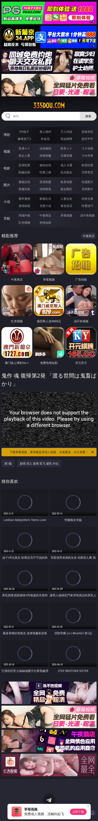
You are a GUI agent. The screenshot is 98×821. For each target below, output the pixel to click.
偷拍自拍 (45, 165)
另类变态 (87, 172)
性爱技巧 (87, 206)
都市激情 (24, 199)
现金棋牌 (66, 139)
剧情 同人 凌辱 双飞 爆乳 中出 (39, 463)
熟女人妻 (24, 155)
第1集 (8, 463)
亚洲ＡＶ (24, 148)
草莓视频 (66, 215)
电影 (7, 168)
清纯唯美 (45, 189)
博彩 (7, 134)
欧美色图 (66, 182)
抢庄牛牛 (87, 139)
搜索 (88, 116)
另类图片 (87, 189)
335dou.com (49, 105)
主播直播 (66, 155)
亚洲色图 (45, 182)
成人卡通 (66, 165)
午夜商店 (45, 215)
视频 (7, 151)
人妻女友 (66, 199)
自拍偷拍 (45, 148)
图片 (7, 185)
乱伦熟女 (66, 172)
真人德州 (45, 132)
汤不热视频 (87, 215)
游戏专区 (87, 132)
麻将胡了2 (24, 139)
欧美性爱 (87, 165)
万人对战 (66, 132)
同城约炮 (24, 215)
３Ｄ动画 (87, 148)
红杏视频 (24, 222)
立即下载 (78, 812)
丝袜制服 (45, 155)
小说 (7, 201)
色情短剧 (45, 222)
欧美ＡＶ (66, 148)
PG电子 (24, 132)
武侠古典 (87, 199)
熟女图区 (66, 189)
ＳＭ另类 (87, 155)
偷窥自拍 (24, 182)
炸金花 (45, 139)
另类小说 (45, 206)
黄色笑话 (66, 206)
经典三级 (45, 172)
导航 (7, 218)
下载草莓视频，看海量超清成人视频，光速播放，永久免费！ (52, 452)
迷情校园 (24, 206)
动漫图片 (87, 182)
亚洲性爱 (24, 165)
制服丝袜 (24, 172)
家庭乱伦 (45, 199)
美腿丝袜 (24, 189)
